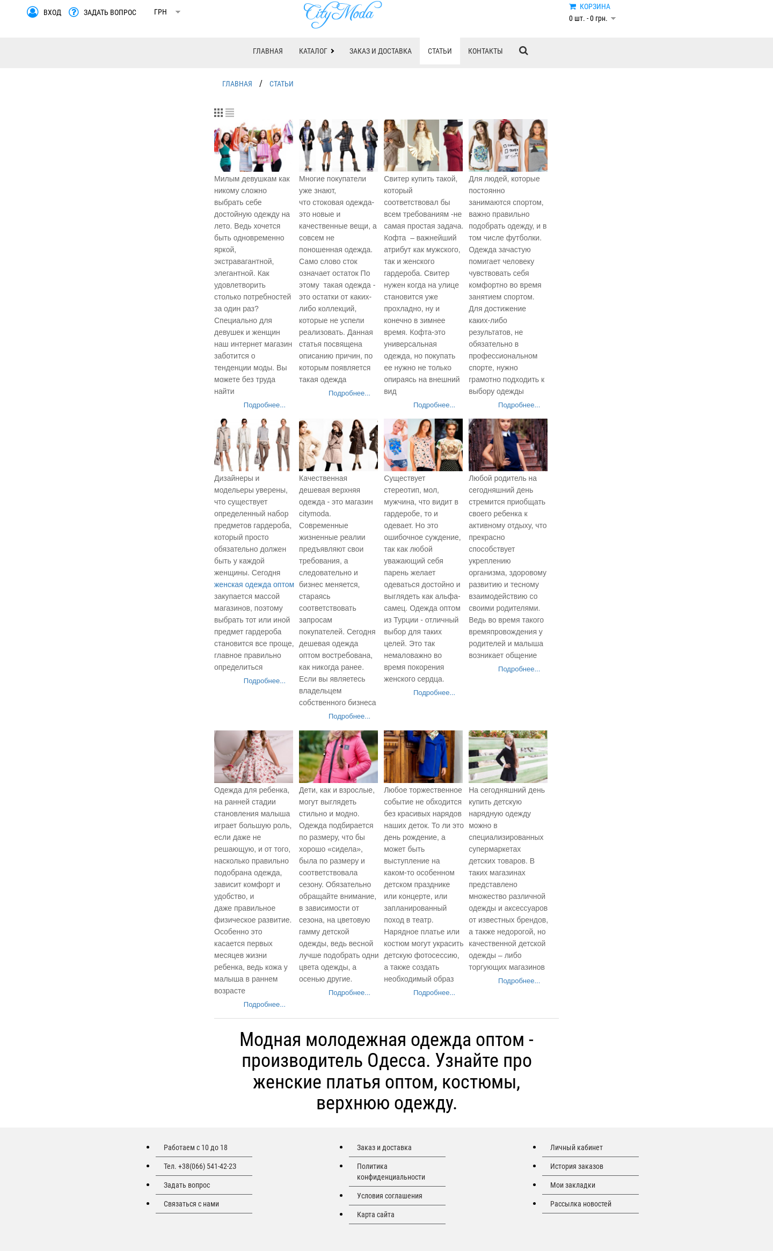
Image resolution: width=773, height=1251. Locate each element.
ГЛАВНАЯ (268, 51)
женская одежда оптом (254, 584)
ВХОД (52, 12)
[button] (316, 51)
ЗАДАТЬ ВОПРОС (110, 12)
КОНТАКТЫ (485, 51)
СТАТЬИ (440, 51)
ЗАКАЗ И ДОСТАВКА (380, 51)
